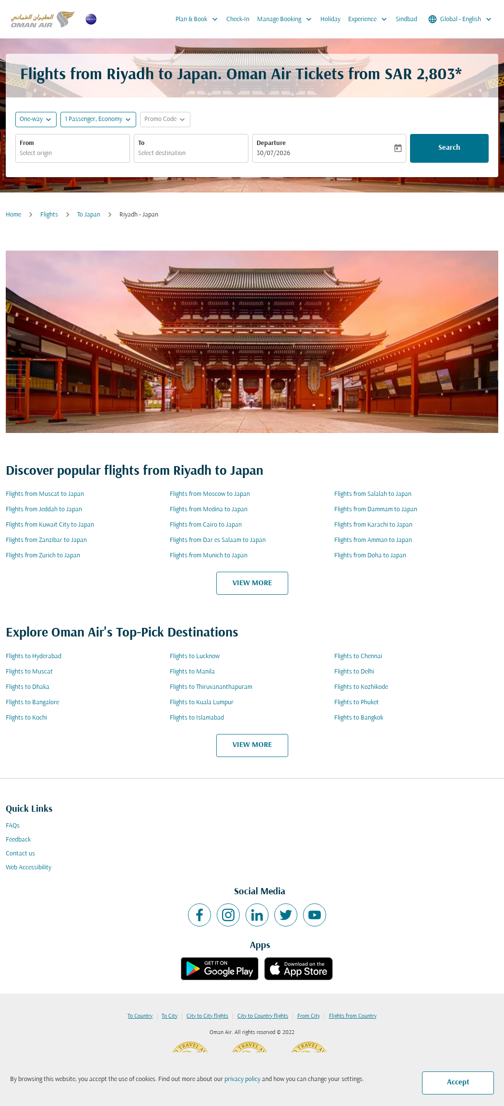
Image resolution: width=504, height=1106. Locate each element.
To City (169, 1016)
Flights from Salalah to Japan (372, 494)
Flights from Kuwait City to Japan (50, 525)
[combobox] (73, 153)
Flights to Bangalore (32, 702)
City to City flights (207, 1016)
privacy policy (242, 1079)
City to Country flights (262, 1016)
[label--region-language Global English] (460, 19)
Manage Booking (286, 19)
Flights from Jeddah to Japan (44, 509)
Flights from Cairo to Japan (206, 525)
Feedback (18, 839)
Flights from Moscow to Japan (210, 494)
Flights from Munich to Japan (208, 555)
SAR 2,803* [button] (423, 75)
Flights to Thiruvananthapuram (211, 687)
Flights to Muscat (29, 671)
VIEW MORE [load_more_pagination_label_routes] (252, 583)
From (27, 143)
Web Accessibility (28, 867)
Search (449, 148)
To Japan (88, 214)
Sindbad (406, 19)
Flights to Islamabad (197, 717)
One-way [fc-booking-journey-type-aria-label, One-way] (31, 119)
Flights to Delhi (354, 671)
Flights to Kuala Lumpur (202, 702)
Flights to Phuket (356, 702)
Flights (49, 214)
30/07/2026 (273, 153)
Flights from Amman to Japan (373, 540)
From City (308, 1016)
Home (13, 214)
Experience (370, 19)
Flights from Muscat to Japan (45, 494)
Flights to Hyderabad (33, 656)
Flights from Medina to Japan (208, 509)
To (141, 143)
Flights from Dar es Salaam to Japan (218, 540)
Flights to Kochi (26, 717)
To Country (140, 1016)
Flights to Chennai (358, 656)
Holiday (330, 19)
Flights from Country (352, 1016)
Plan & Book (199, 19)
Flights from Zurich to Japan (43, 555)
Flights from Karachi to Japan (373, 525)
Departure (271, 143)
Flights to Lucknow (195, 656)
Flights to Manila (192, 671)
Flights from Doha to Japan (370, 555)
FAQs (13, 826)
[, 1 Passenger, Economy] (93, 119)
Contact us (20, 853)
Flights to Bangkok (358, 717)
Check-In (237, 19)
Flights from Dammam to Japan (375, 509)
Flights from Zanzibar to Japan (46, 540)
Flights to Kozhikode (361, 687)
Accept (458, 1082)
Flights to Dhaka (27, 687)
